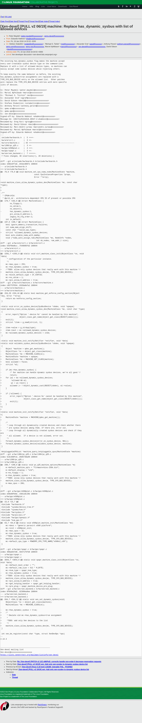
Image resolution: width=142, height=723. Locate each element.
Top (2, 17)
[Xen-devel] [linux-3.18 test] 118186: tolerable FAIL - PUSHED (47, 667)
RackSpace (42, 705)
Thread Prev (23, 21)
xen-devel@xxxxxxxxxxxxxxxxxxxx (91, 47)
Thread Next (34, 21)
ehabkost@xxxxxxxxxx (35, 39)
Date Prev (4, 21)
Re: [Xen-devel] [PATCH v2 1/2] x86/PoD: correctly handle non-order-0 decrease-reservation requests (59, 662)
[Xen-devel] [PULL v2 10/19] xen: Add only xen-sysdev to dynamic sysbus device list (52, 664)
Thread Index (54, 21)
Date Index (44, 21)
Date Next (13, 21)
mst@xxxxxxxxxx (68, 44)
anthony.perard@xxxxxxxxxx (128, 44)
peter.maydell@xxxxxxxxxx (31, 36)
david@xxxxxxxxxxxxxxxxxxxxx (19, 49)
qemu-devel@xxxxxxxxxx (54, 36)
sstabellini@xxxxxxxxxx (33, 44)
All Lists (8, 17)
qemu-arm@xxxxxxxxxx (15, 47)
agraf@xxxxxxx (96, 44)
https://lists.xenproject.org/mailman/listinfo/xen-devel (29, 655)
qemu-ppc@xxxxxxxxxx (35, 47)
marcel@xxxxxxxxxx (68, 47)
